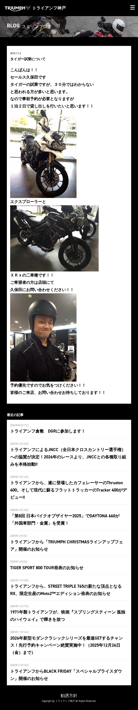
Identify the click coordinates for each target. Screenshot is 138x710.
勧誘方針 (69, 695)
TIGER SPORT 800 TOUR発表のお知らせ (46, 568)
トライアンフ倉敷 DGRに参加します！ (47, 431)
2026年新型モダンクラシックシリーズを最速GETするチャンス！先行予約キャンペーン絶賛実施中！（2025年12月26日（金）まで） (66, 645)
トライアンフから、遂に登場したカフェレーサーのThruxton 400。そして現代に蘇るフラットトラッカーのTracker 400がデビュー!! (68, 490)
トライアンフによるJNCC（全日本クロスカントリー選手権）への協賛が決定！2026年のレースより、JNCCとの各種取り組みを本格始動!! (68, 457)
